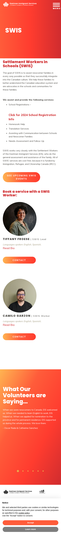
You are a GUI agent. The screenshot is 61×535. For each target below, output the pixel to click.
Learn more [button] (30, 529)
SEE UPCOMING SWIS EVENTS (21, 177)
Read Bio (9, 248)
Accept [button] (30, 523)
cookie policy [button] (24, 513)
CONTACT (19, 260)
